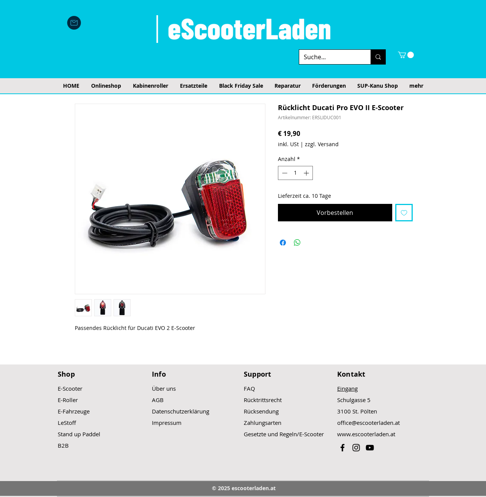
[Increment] (307, 173)
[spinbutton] (295, 173)
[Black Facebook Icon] (342, 448)
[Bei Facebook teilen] (282, 242)
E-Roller (68, 400)
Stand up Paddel (79, 434)
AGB (158, 400)
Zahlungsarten (262, 422)
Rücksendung (261, 411)
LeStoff (67, 422)
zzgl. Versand (322, 144)
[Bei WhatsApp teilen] (297, 242)
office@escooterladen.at (368, 422)
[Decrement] (284, 173)
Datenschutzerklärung (180, 411)
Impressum (166, 422)
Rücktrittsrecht (263, 400)
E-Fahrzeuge (74, 411)
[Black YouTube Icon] (370, 448)
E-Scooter (70, 388)
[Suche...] (329, 57)
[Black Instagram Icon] (356, 448)
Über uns (164, 388)
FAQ (249, 388)
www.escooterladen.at (366, 434)
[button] (406, 55)
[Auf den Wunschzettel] (404, 212)
